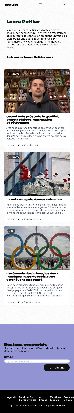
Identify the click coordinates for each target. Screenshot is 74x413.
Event (11, 230)
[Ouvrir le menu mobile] (40, 3)
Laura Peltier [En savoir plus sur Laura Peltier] (15, 145)
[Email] (37, 361)
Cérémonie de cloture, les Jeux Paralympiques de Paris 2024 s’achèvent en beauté (32, 276)
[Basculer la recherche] (64, 4)
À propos (43, 398)
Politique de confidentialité (27, 398)
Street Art (13, 73)
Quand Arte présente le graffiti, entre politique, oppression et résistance (32, 119)
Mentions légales (55, 398)
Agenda (11, 397)
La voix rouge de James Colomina (34, 199)
